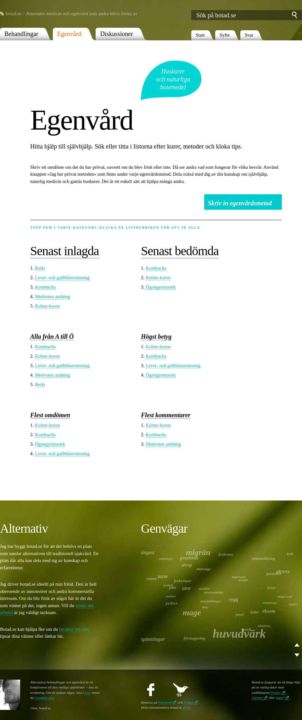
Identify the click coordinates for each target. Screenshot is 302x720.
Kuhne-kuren (47, 305)
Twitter (188, 702)
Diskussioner (116, 33)
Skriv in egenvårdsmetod (240, 203)
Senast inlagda (64, 251)
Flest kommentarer (165, 415)
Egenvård (69, 33)
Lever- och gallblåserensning (62, 277)
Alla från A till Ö (52, 336)
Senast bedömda (180, 251)
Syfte (225, 35)
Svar (249, 35)
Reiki (40, 268)
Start (200, 35)
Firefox (276, 692)
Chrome (257, 698)
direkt (186, 707)
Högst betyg (156, 336)
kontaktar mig (44, 698)
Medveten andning (52, 296)
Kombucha (45, 287)
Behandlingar (21, 33)
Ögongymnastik (161, 287)
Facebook (165, 702)
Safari (280, 698)
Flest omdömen (50, 415)
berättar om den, (74, 629)
